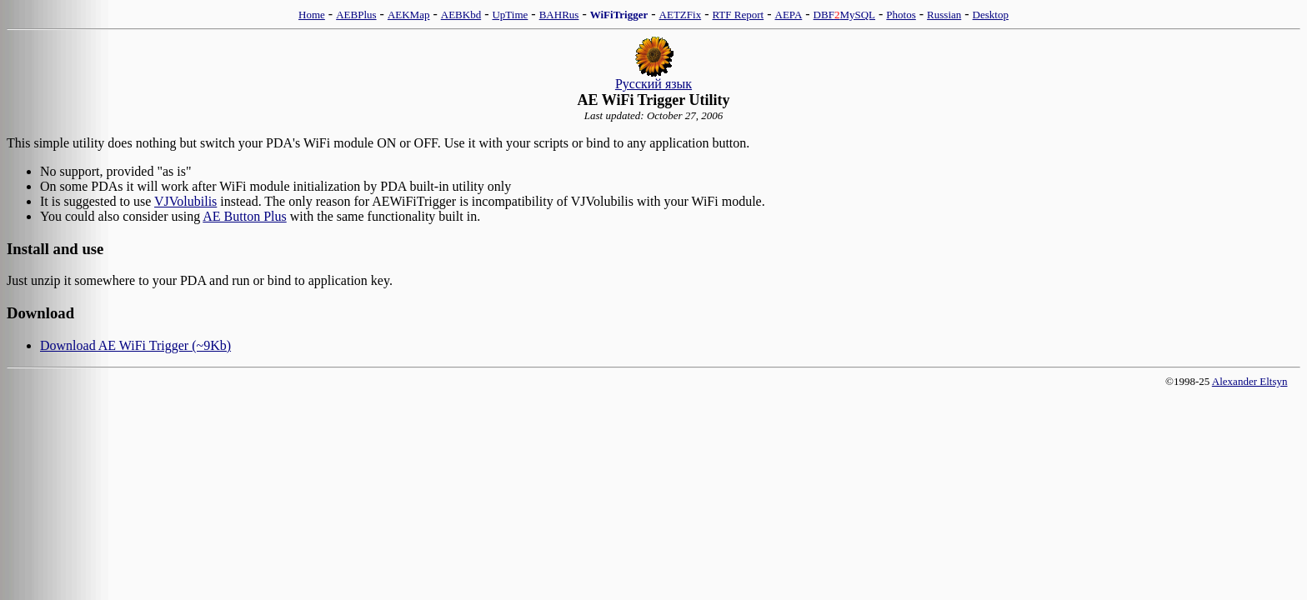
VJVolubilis (185, 201)
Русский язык (653, 84)
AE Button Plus (244, 216)
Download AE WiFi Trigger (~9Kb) (135, 345)
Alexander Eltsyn (1250, 381)
